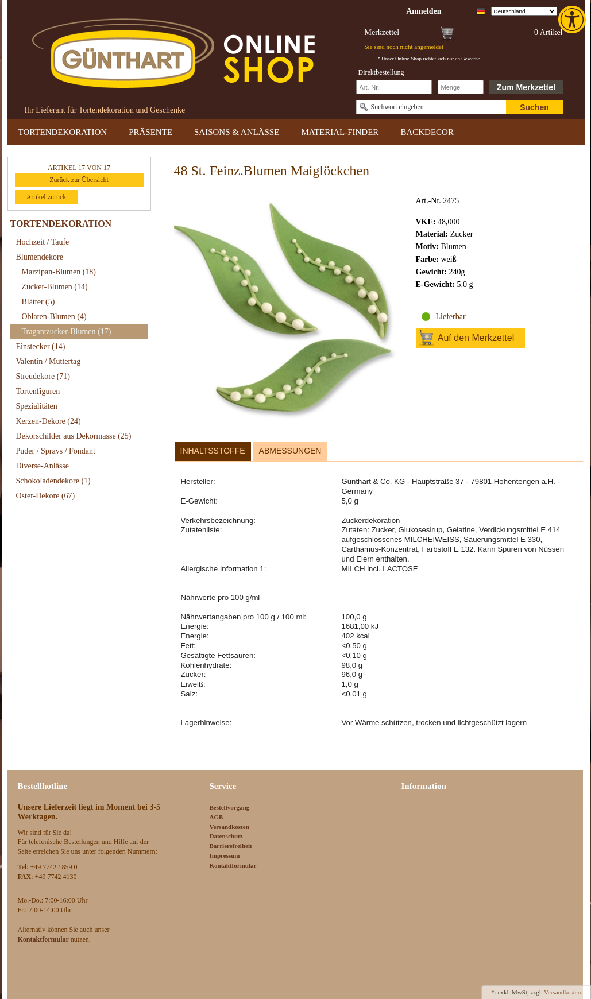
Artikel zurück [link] (46, 197)
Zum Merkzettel (526, 87)
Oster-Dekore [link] (45, 495)
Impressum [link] (225, 855)
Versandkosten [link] (229, 826)
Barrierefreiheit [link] (231, 845)
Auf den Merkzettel (476, 338)
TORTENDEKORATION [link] (62, 132)
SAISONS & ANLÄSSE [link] (236, 132)
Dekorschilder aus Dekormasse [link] (74, 436)
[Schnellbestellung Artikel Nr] (394, 87)
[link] (573, 19)
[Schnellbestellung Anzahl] (461, 87)
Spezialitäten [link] (36, 406)
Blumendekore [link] (39, 257)
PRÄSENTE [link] (150, 132)
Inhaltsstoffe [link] (212, 450)
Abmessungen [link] (290, 450)
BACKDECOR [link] (427, 132)
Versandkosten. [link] (563, 992)
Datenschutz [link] (226, 835)
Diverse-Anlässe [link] (42, 466)
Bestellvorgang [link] (230, 807)
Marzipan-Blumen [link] (59, 272)
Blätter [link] (38, 301)
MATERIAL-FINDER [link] (339, 132)
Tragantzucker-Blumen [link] (66, 331)
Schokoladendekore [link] (53, 481)
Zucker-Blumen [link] (55, 286)
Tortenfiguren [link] (38, 391)
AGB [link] (216, 817)
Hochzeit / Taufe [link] (42, 242)
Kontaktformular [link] (233, 865)
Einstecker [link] (40, 346)
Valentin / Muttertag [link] (48, 361)
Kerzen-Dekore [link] (48, 421)
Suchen (534, 107)
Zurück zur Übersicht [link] (79, 180)
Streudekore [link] (43, 376)
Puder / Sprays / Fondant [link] (55, 451)
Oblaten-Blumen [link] (54, 316)
